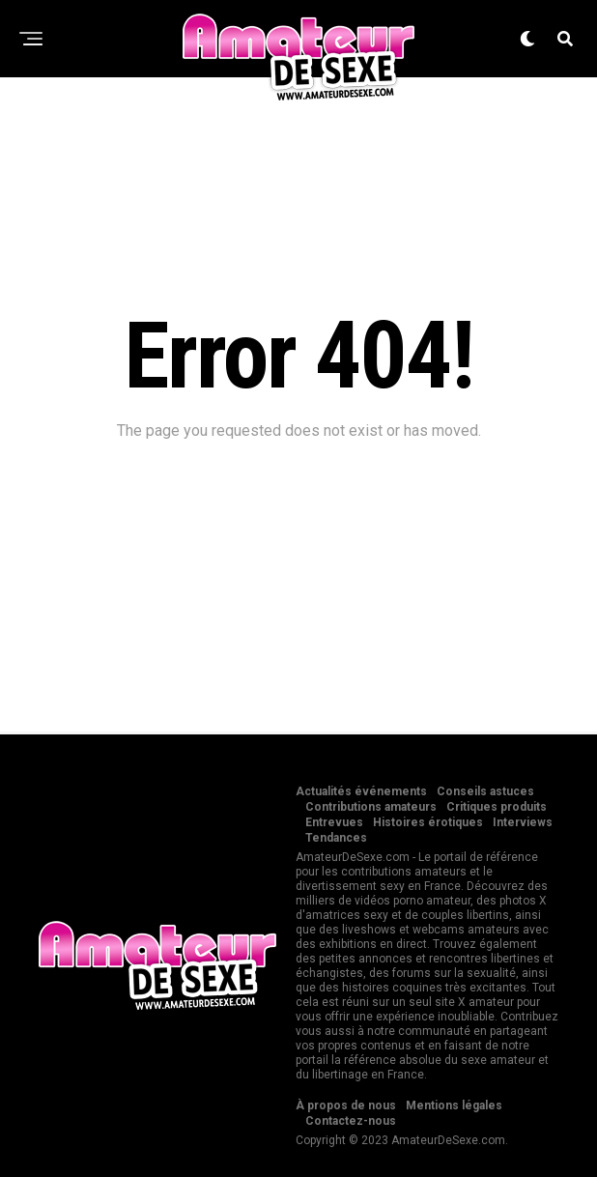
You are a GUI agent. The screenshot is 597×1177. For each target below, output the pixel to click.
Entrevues (334, 822)
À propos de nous (346, 1105)
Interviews (523, 822)
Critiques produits (496, 807)
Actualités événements (361, 791)
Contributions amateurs (371, 807)
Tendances (336, 838)
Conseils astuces (485, 791)
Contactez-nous (350, 1121)
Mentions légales (454, 1105)
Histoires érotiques (428, 822)
